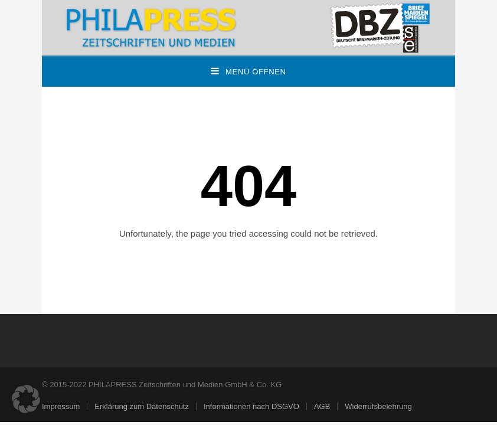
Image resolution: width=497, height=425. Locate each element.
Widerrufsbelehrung (378, 406)
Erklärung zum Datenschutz (141, 406)
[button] (26, 399)
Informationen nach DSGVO (251, 406)
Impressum (61, 406)
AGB (322, 406)
